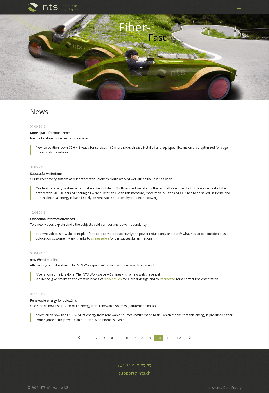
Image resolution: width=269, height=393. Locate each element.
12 (178, 337)
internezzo (167, 279)
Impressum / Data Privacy (223, 387)
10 (159, 337)
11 (169, 337)
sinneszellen (100, 238)
